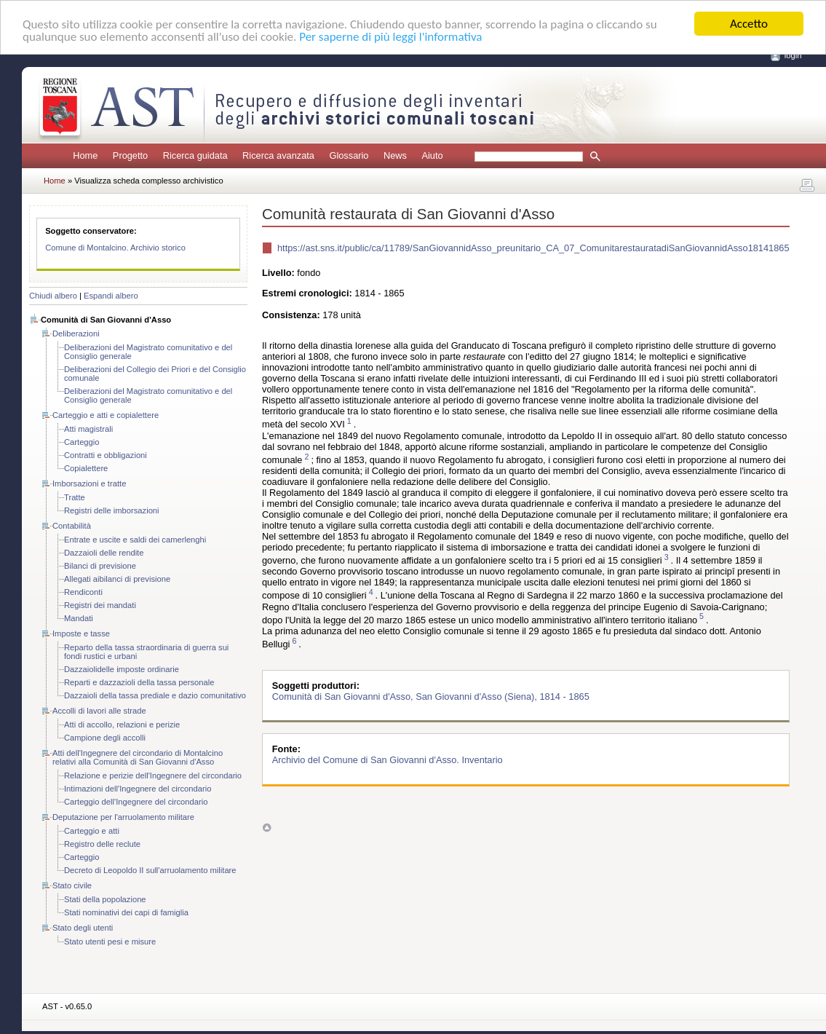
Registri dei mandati (100, 605)
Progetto (130, 155)
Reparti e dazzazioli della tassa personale (139, 682)
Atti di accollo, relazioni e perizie (122, 724)
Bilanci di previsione (100, 565)
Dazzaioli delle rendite (103, 552)
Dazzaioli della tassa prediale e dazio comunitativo (155, 695)
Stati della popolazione (105, 899)
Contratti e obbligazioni (105, 455)
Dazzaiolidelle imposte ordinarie (121, 669)
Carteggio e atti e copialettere (105, 415)
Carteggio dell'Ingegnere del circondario (135, 801)
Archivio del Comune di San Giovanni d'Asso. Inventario (387, 759)
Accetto (749, 23)
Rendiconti (83, 592)
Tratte (74, 497)
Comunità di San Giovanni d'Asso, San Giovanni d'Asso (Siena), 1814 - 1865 (430, 696)
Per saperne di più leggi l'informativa (390, 36)
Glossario (348, 155)
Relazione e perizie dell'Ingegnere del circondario (153, 775)
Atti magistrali (88, 429)
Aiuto (431, 155)
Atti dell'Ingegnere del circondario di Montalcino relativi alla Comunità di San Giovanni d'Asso (137, 757)
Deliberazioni (76, 333)
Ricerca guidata (195, 155)
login (793, 55)
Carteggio (82, 442)
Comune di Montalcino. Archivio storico (115, 247)
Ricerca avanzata (278, 155)
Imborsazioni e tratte (89, 483)
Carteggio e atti (91, 830)
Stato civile (72, 885)
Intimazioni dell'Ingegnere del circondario (137, 788)
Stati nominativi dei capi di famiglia (126, 912)
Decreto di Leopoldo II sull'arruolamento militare (150, 870)
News (395, 155)
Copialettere (86, 468)
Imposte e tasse (81, 633)
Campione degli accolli (105, 737)
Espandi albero (111, 295)
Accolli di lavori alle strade (99, 710)
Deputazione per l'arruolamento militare (123, 817)
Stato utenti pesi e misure (110, 941)
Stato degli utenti (82, 927)
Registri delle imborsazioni (111, 510)
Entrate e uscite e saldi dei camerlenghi (135, 539)
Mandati (78, 618)
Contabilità (71, 525)
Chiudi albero (53, 295)
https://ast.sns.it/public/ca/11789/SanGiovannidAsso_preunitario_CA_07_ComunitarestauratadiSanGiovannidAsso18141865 (533, 247)
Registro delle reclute (102, 844)
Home (85, 155)
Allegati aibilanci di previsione (117, 579)
